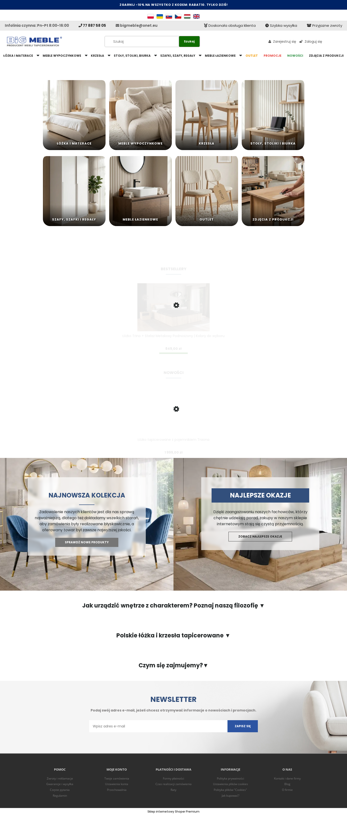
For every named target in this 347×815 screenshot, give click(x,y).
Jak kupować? (230, 796)
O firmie (287, 790)
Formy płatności (173, 778)
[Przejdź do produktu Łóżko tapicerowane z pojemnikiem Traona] (173, 418)
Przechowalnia (117, 790)
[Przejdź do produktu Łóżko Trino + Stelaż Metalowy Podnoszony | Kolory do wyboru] (173, 314)
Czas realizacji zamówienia (173, 784)
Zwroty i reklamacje (60, 778)
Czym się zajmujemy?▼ (174, 665)
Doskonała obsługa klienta (230, 25)
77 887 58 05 (92, 25)
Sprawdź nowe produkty (87, 542)
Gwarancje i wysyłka (59, 784)
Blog (287, 784)
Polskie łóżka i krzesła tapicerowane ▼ (173, 635)
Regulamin (60, 796)
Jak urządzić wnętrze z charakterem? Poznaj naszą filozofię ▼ (173, 605)
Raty (173, 790)
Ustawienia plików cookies (230, 784)
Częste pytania (60, 790)
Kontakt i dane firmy (287, 778)
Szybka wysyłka (281, 25)
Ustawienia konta (116, 784)
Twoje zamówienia (116, 778)
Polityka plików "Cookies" (230, 790)
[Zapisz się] (242, 726)
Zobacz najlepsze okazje (260, 536)
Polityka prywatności (230, 778)
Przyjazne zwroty (324, 25)
